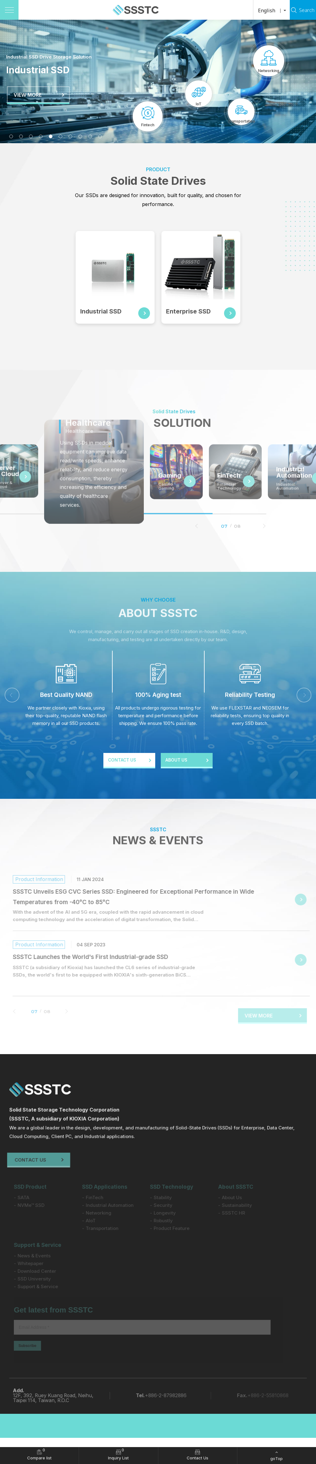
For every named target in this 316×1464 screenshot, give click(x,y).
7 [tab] (70, 136)
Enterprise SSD (190, 311)
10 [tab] (100, 136)
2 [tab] (21, 136)
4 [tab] (41, 136)
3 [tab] (31, 136)
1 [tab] (11, 136)
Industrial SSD (103, 311)
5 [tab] (50, 136)
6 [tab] (60, 136)
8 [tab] (80, 136)
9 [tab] (90, 136)
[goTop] (276, 1455)
